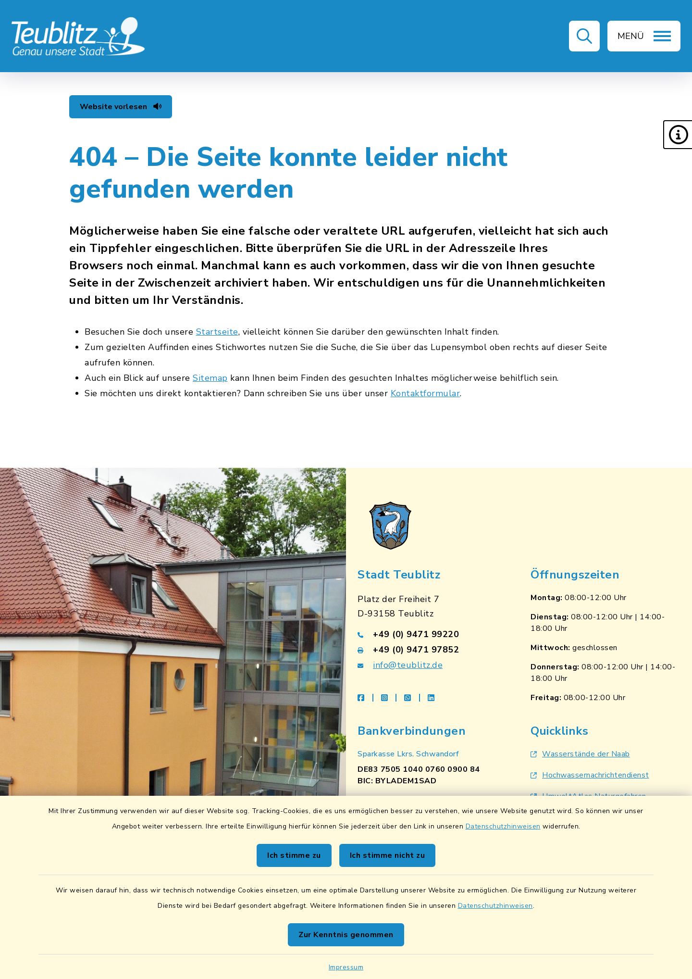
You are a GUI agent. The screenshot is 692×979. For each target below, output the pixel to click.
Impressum (346, 967)
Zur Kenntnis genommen (346, 934)
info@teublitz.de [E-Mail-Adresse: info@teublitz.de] (408, 665)
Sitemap (210, 378)
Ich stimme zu (294, 855)
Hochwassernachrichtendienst (590, 775)
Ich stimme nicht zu (387, 855)
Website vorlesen (120, 106)
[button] (677, 134)
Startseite (217, 332)
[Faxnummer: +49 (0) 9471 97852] (432, 649)
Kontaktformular (425, 393)
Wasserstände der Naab (580, 754)
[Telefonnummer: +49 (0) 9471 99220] (432, 634)
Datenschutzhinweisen (503, 826)
